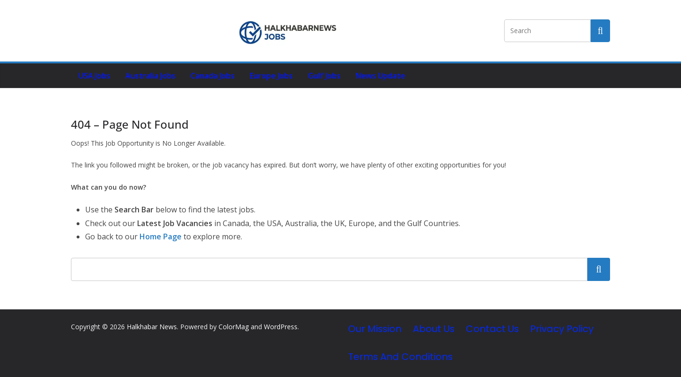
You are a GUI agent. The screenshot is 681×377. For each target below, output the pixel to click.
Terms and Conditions (400, 356)
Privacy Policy (562, 328)
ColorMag (233, 326)
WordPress (280, 326)
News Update (380, 75)
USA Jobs (94, 75)
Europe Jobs (271, 75)
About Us (433, 328)
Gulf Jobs (324, 75)
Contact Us (492, 328)
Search (598, 269)
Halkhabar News (152, 326)
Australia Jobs (150, 75)
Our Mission (375, 328)
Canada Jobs (213, 75)
